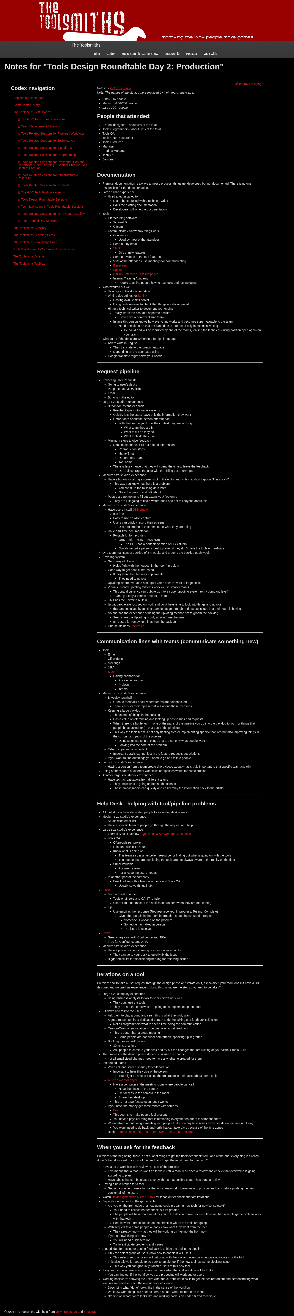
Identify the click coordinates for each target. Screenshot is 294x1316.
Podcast (191, 53)
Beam (117, 1110)
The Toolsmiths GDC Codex (32, 112)
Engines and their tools (28, 98)
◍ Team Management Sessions (39, 126)
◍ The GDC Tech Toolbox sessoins (41, 192)
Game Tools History (26, 105)
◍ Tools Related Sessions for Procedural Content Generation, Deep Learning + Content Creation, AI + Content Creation (52, 165)
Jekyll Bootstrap (66, 1311)
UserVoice (137, 626)
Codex (111, 53)
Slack (117, 248)
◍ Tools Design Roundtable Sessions (43, 199)
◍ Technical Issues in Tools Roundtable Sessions (51, 206)
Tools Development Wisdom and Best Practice (44, 249)
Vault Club (210, 53)
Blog (97, 53)
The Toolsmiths (86, 45)
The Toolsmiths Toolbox (29, 263)
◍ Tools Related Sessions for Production (45, 185)
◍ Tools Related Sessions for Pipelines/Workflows (51, 133)
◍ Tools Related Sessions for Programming (47, 155)
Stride (106, 933)
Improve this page (249, 84)
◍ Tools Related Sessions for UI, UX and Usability (51, 213)
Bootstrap (90, 1311)
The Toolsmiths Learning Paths (34, 235)
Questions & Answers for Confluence (166, 834)
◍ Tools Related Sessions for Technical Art (46, 140)
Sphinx (118, 269)
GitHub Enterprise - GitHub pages (135, 274)
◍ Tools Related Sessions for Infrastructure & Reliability (48, 176)
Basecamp (120, 265)
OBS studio (140, 509)
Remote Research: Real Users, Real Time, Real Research (155, 1132)
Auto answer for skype (123, 1080)
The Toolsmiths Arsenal (28, 256)
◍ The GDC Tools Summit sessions (41, 119)
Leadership (172, 53)
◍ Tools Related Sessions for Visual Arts (45, 147)
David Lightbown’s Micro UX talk (133, 1197)
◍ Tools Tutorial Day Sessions (38, 221)
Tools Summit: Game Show (140, 53)
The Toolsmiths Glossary (29, 228)
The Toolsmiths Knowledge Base (35, 242)
